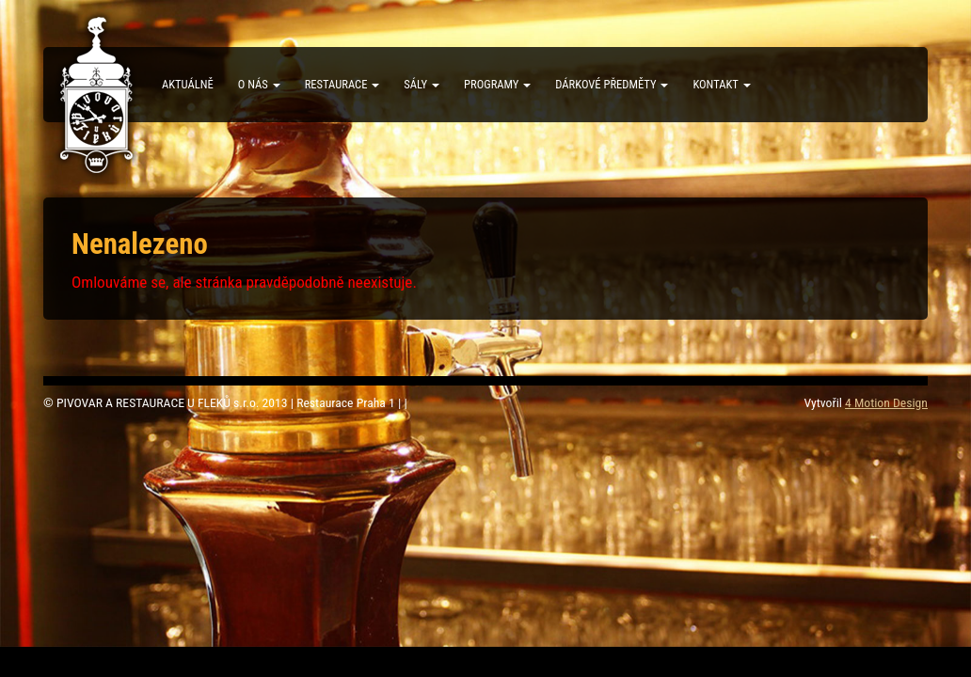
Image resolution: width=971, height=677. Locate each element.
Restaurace (342, 84)
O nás (259, 84)
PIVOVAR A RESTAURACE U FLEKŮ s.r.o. (97, 95)
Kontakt (721, 84)
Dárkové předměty (611, 84)
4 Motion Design (886, 402)
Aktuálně (188, 84)
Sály (421, 84)
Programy (497, 84)
